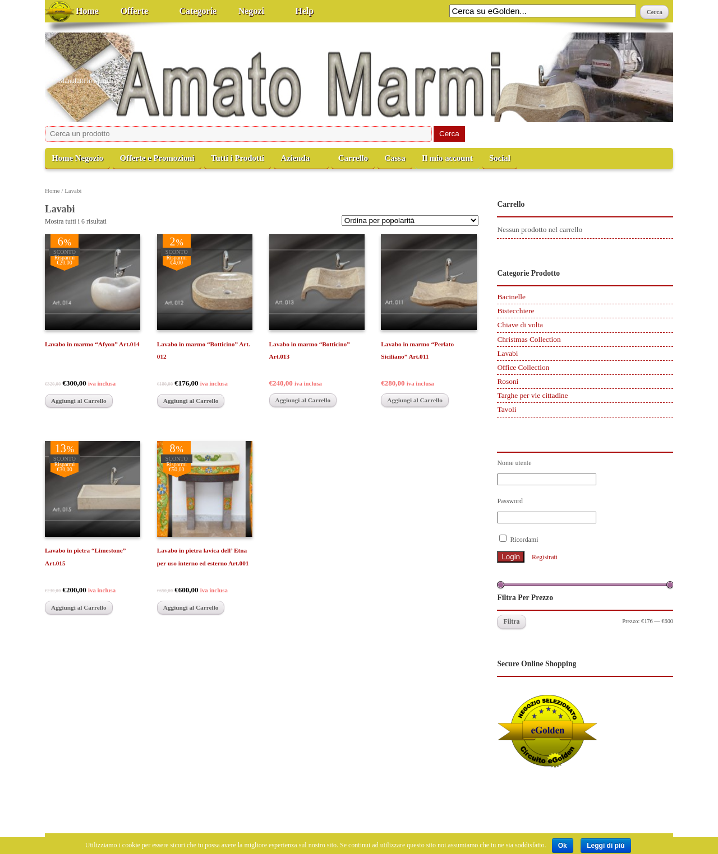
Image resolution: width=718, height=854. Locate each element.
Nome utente (514, 463)
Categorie (198, 11)
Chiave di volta (520, 325)
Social (499, 158)
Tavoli (506, 409)
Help (304, 11)
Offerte (134, 11)
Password (510, 501)
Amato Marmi (114, 62)
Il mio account (447, 158)
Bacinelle (511, 297)
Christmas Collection (528, 339)
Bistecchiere (515, 311)
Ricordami (518, 539)
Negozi (251, 11)
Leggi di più (605, 846)
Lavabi (507, 353)
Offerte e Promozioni (156, 158)
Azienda (295, 158)
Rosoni (507, 381)
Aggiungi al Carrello (79, 400)
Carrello (353, 158)
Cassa (394, 158)
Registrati (545, 557)
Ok (562, 846)
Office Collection (523, 367)
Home (87, 11)
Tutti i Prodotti (237, 158)
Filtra (511, 621)
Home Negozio (77, 158)
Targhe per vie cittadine (532, 395)
